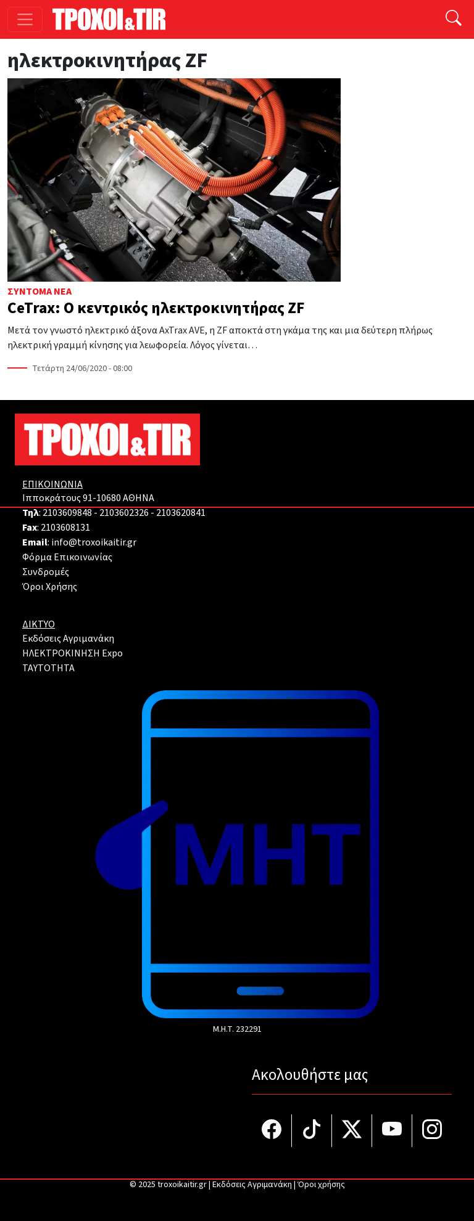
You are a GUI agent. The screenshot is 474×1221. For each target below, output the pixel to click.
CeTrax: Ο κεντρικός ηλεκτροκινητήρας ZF (155, 308)
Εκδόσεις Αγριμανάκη (68, 638)
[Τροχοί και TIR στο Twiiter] (352, 1130)
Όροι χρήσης (321, 1184)
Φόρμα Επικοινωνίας (67, 557)
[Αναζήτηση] (454, 19)
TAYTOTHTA (48, 668)
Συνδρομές (45, 572)
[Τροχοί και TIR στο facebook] (272, 1130)
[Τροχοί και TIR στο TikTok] (312, 1130)
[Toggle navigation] (25, 19)
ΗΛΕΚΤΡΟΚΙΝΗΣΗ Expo (72, 653)
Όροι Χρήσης (49, 587)
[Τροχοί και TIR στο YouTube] (392, 1130)
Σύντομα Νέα (39, 291)
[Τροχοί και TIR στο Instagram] (432, 1130)
